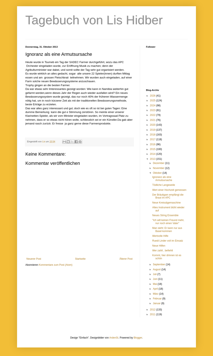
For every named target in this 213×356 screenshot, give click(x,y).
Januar (157, 303)
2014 (153, 154)
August (157, 269)
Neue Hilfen (158, 245)
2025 (153, 100)
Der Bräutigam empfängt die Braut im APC (167, 196)
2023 (153, 110)
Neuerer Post (33, 258)
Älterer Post (126, 258)
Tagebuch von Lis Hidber (94, 20)
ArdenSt (113, 337)
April (156, 288)
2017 (153, 139)
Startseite (80, 258)
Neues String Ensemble (165, 215)
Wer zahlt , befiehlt (162, 250)
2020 (153, 124)
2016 (153, 144)
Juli (155, 274)
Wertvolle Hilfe (160, 235)
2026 (153, 95)
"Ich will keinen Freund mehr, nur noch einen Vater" (168, 222)
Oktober (157, 172)
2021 (153, 120)
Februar (157, 298)
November (159, 168)
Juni (155, 279)
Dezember (159, 163)
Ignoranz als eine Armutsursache (162, 178)
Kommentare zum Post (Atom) (55, 264)
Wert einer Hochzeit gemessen (169, 190)
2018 (153, 134)
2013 (153, 159)
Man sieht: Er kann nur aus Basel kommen (167, 229)
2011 (153, 314)
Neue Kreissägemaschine (166, 202)
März (156, 293)
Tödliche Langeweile (163, 185)
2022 (153, 115)
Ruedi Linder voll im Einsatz (167, 240)
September (159, 264)
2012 (153, 309)
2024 (153, 105)
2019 (153, 129)
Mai (155, 284)
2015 (153, 149)
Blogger (138, 337)
